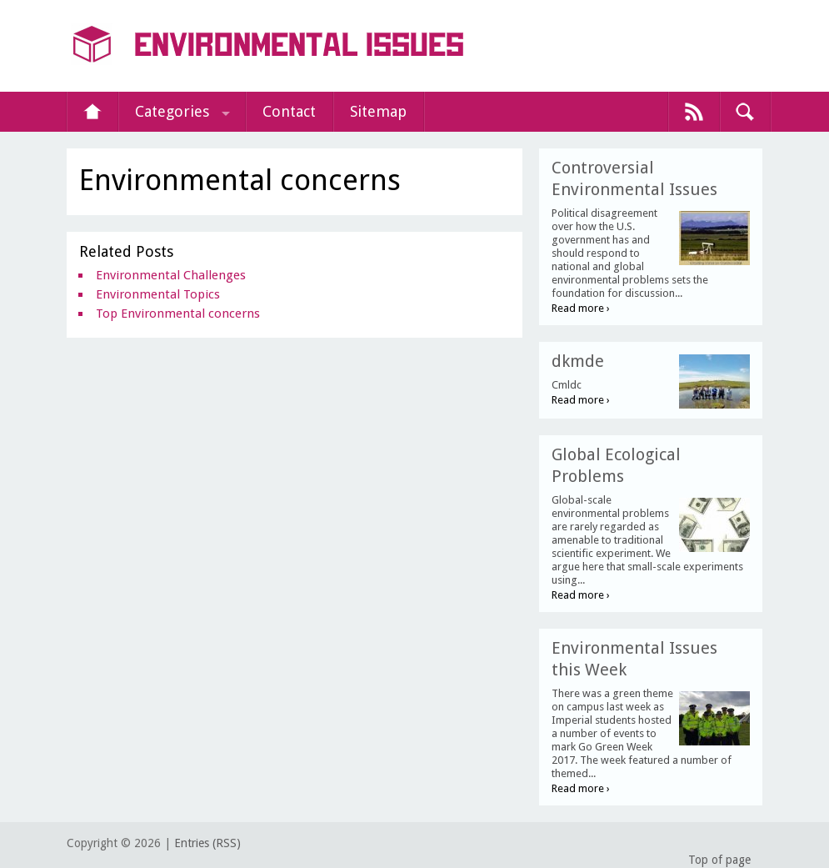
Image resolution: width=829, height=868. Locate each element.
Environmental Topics (158, 294)
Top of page (719, 859)
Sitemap (378, 111)
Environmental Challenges (171, 275)
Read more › (581, 308)
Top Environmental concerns (178, 313)
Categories (172, 111)
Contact (289, 111)
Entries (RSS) (207, 843)
